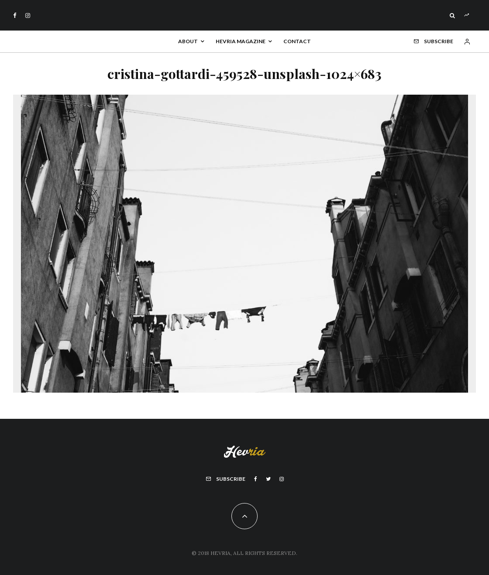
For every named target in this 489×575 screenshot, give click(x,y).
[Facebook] (15, 15)
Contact (297, 41)
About (188, 41)
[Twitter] (268, 479)
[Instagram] (27, 15)
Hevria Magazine (240, 41)
